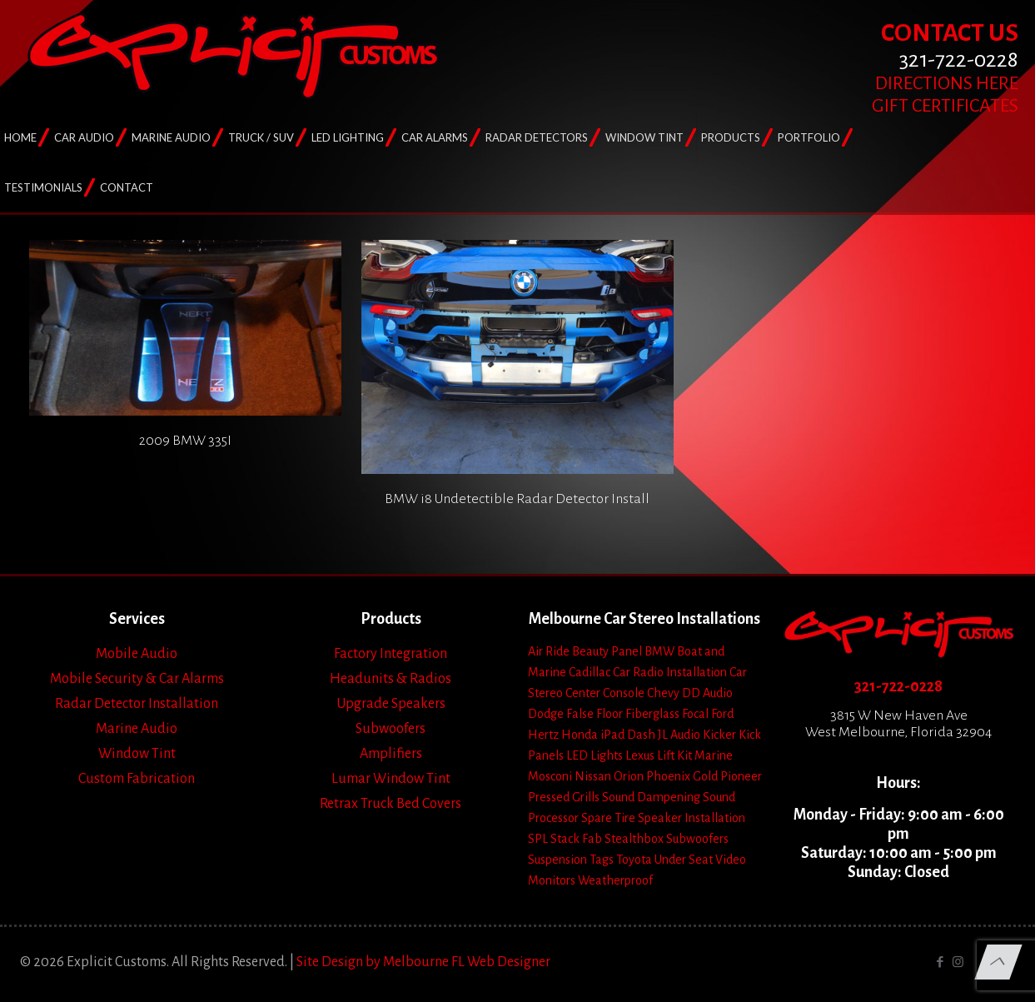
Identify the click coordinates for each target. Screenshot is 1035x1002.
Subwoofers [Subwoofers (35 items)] (697, 838)
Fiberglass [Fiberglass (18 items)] (652, 713)
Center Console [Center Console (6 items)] (604, 693)
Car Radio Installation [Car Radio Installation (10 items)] (670, 672)
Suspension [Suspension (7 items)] (557, 859)
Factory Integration (390, 653)
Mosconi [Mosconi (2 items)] (550, 776)
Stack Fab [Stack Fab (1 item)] (576, 838)
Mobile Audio (136, 653)
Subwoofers (390, 728)
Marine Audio (136, 728)
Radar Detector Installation (136, 703)
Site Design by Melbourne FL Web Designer (423, 962)
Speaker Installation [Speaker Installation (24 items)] (691, 818)
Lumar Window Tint (390, 778)
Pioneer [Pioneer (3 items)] (741, 776)
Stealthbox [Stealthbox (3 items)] (634, 838)
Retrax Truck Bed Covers (390, 803)
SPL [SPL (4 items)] (538, 838)
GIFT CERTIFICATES (945, 106)
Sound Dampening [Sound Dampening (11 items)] (651, 797)
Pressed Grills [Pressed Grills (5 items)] (564, 797)
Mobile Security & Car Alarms (137, 678)
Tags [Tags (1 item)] (602, 859)
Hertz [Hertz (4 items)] (543, 734)
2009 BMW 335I (185, 440)
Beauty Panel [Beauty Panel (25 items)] (607, 651)
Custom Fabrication (136, 778)
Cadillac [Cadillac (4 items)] (589, 672)
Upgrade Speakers (390, 703)
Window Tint (137, 753)
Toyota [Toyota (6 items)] (634, 859)
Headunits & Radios (390, 678)
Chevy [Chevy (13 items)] (663, 693)
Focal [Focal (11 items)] (695, 713)
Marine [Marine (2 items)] (713, 755)
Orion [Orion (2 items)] (629, 776)
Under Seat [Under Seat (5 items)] (683, 859)
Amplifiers (391, 753)
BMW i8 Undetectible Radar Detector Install (517, 498)
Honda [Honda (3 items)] (579, 734)
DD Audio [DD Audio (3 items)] (707, 693)
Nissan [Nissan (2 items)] (593, 776)
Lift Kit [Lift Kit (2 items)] (674, 755)
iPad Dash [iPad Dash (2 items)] (627, 734)
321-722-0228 (898, 686)
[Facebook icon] (940, 962)
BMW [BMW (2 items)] (659, 651)
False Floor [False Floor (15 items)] (594, 713)
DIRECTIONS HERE (946, 83)
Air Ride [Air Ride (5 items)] (549, 651)
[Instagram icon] (958, 962)
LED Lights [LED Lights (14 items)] (594, 755)
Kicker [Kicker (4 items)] (719, 734)
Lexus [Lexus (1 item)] (639, 755)
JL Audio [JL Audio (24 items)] (679, 734)
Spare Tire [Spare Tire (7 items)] (608, 818)
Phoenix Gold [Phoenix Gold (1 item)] (682, 776)
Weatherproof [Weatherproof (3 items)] (615, 880)
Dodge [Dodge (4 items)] (546, 713)
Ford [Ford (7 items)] (722, 713)
